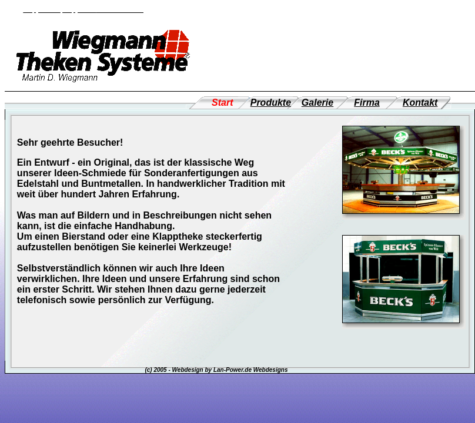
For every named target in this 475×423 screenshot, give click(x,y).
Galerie (317, 103)
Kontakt (420, 103)
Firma (367, 103)
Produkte (270, 103)
